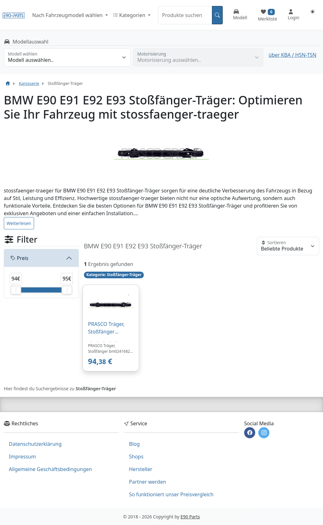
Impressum (22, 456)
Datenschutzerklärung (35, 443)
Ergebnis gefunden (110, 264)
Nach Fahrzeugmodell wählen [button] (68, 15)
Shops (136, 456)
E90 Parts (190, 517)
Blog (134, 443)
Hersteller (140, 469)
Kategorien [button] (130, 15)
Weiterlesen (19, 223)
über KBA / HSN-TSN (292, 54)
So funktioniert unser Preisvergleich (171, 494)
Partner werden (147, 481)
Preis (19, 258)
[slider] (15, 290)
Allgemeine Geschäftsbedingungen (50, 469)
